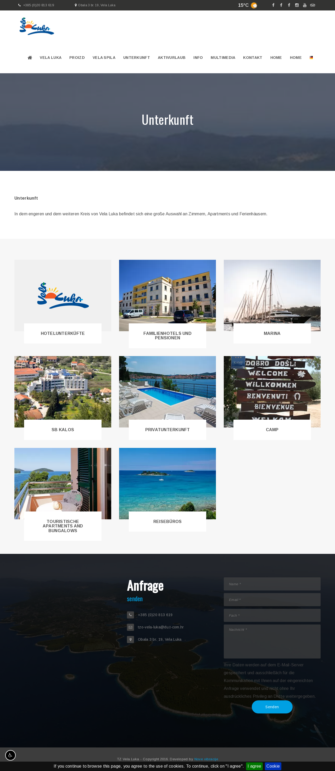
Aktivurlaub (172, 57)
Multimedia (223, 57)
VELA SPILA (104, 57)
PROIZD (77, 57)
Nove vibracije (206, 759)
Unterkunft (136, 57)
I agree (254, 766)
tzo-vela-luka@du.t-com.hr (161, 627)
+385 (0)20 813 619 (38, 5)
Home (276, 57)
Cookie (273, 766)
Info (198, 57)
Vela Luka (51, 57)
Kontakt (252, 57)
